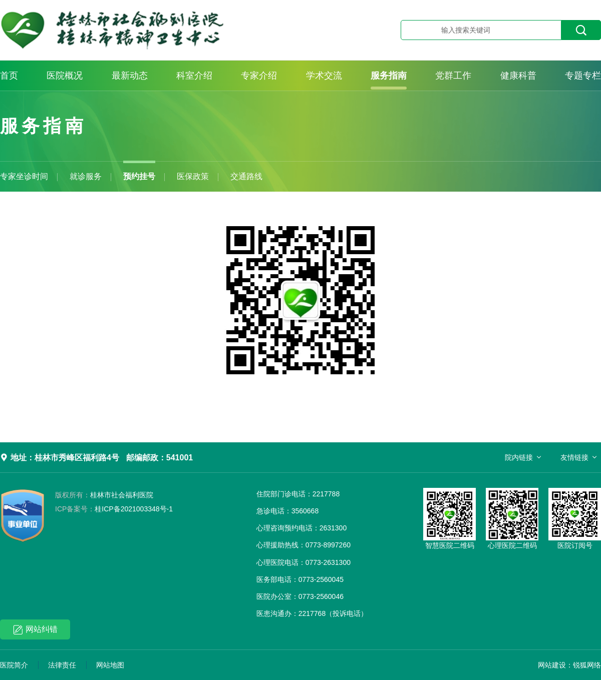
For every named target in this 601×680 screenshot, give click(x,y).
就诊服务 (86, 176)
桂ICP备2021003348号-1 (114, 509)
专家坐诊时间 (24, 176)
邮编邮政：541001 (159, 457)
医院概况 (65, 76)
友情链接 (574, 457)
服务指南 (389, 76)
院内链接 (519, 457)
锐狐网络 (587, 665)
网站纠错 (35, 629)
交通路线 (246, 176)
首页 (9, 76)
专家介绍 (259, 76)
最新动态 (130, 76)
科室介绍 (194, 76)
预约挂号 (139, 176)
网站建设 (552, 665)
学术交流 (324, 76)
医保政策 (193, 176)
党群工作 (453, 76)
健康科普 (518, 76)
